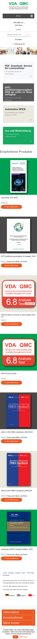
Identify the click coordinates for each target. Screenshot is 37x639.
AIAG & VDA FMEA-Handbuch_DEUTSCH (17, 432)
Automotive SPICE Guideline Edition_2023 (17, 549)
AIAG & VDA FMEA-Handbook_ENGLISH (16, 491)
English (18, 29)
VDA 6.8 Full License (9, 373)
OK (16, 637)
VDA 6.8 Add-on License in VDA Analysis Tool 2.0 (18, 316)
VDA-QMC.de (18, 22)
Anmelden (18, 39)
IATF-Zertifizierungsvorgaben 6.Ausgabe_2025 (18, 256)
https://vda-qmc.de (22, 586)
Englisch (23, 595)
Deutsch (11, 595)
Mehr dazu (23, 637)
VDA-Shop (18, 25)
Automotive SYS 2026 (9, 198)
